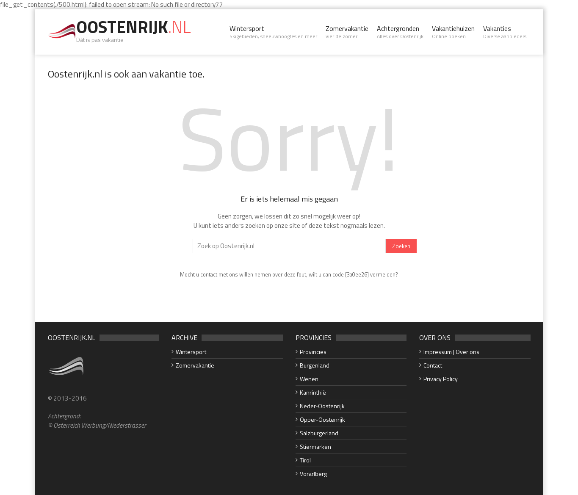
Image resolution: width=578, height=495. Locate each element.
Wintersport (273, 31)
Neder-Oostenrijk (322, 405)
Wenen (309, 378)
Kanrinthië (313, 392)
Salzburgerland (319, 433)
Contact (432, 365)
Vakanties (504, 31)
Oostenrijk (133, 27)
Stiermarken (315, 446)
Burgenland (314, 365)
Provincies (313, 351)
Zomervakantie (347, 31)
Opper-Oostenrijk (322, 419)
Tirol (305, 460)
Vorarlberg (313, 473)
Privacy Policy (440, 378)
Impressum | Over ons (451, 351)
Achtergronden (400, 31)
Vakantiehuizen (453, 31)
